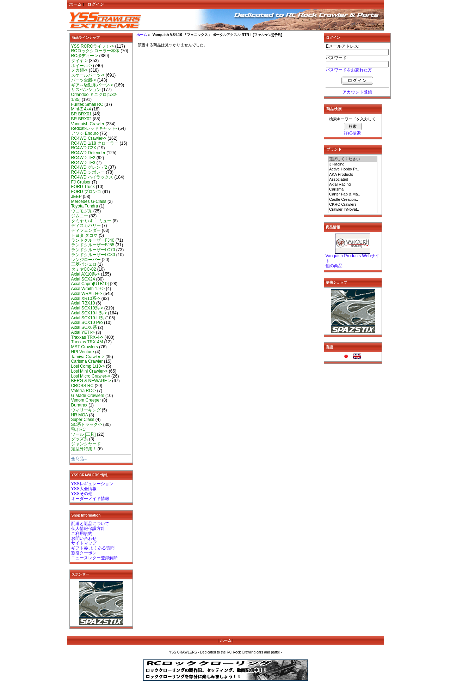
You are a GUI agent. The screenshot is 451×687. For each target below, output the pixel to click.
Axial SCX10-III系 (87, 317)
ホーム (75, 4)
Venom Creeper (86, 400)
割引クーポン (84, 552)
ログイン (95, 4)
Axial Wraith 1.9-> (88, 288)
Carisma (352, 189)
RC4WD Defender (88, 152)
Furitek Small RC (87, 104)
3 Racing (352, 164)
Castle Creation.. (352, 199)
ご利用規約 (81, 533)
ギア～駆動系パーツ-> (92, 85)
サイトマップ (84, 543)
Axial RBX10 (83, 303)
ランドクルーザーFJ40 (93, 240)
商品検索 (334, 109)
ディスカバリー (86, 225)
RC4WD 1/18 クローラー (95, 143)
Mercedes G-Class (88, 201)
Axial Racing (352, 184)
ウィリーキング (86, 410)
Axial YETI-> (83, 332)
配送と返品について (90, 523)
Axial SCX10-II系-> (89, 313)
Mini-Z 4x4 (81, 109)
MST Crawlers (84, 346)
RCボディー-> (84, 55)
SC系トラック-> (86, 424)
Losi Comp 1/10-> (88, 366)
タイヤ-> (79, 60)
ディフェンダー (86, 230)
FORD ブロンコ (86, 191)
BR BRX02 (81, 118)
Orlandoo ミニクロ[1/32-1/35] (94, 97)
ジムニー (79, 215)
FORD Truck (83, 186)
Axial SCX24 (83, 279)
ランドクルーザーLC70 (93, 249)
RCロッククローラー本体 (95, 50)
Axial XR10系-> (85, 298)
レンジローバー (86, 259)
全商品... (79, 458)
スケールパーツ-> (88, 75)
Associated (352, 179)
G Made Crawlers (87, 395)
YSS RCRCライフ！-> (92, 46)
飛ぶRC (78, 429)
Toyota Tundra (84, 206)
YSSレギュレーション (92, 483)
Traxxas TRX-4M (87, 341)
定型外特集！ (84, 448)
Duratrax (79, 405)
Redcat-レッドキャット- (94, 128)
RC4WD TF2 (83, 157)
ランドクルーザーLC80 (93, 254)
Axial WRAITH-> (86, 293)
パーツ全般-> (83, 80)
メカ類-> (79, 70)
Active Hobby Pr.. (352, 169)
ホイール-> (81, 65)
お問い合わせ (84, 538)
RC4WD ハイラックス (92, 177)
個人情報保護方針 (88, 528)
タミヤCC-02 (83, 269)
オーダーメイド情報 (90, 498)
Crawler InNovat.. (352, 209)
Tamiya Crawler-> (87, 356)
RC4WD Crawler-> (88, 138)
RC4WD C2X (83, 147)
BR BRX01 (81, 114)
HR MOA (79, 414)
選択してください (352, 159)
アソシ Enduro (85, 133)
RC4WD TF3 (83, 162)
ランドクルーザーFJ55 (93, 244)
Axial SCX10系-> (87, 308)
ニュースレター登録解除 (94, 557)
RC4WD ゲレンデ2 (89, 167)
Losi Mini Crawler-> (89, 371)
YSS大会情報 (84, 488)
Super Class (82, 419)
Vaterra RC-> (83, 390)
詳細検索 (352, 133)
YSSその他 (81, 493)
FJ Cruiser (81, 182)
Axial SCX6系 (84, 327)
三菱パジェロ (84, 264)
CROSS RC (82, 385)
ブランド (334, 149)
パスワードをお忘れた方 (349, 69)
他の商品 (334, 265)
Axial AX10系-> (85, 274)
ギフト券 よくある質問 (93, 548)
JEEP (76, 196)
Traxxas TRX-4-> (87, 337)
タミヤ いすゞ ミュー (91, 220)
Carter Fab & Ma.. (352, 194)
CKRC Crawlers (352, 204)
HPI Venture (82, 351)
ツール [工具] (83, 434)
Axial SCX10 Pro (87, 322)
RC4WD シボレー (88, 172)
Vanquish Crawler (88, 123)
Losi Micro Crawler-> (90, 376)
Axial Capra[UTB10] (90, 283)
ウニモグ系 (81, 211)
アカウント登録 (357, 92)
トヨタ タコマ (84, 235)
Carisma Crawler (87, 361)
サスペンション (86, 89)
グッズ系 (79, 438)
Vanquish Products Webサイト (352, 258)
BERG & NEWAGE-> (91, 380)
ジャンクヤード (86, 443)
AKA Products (352, 174)
